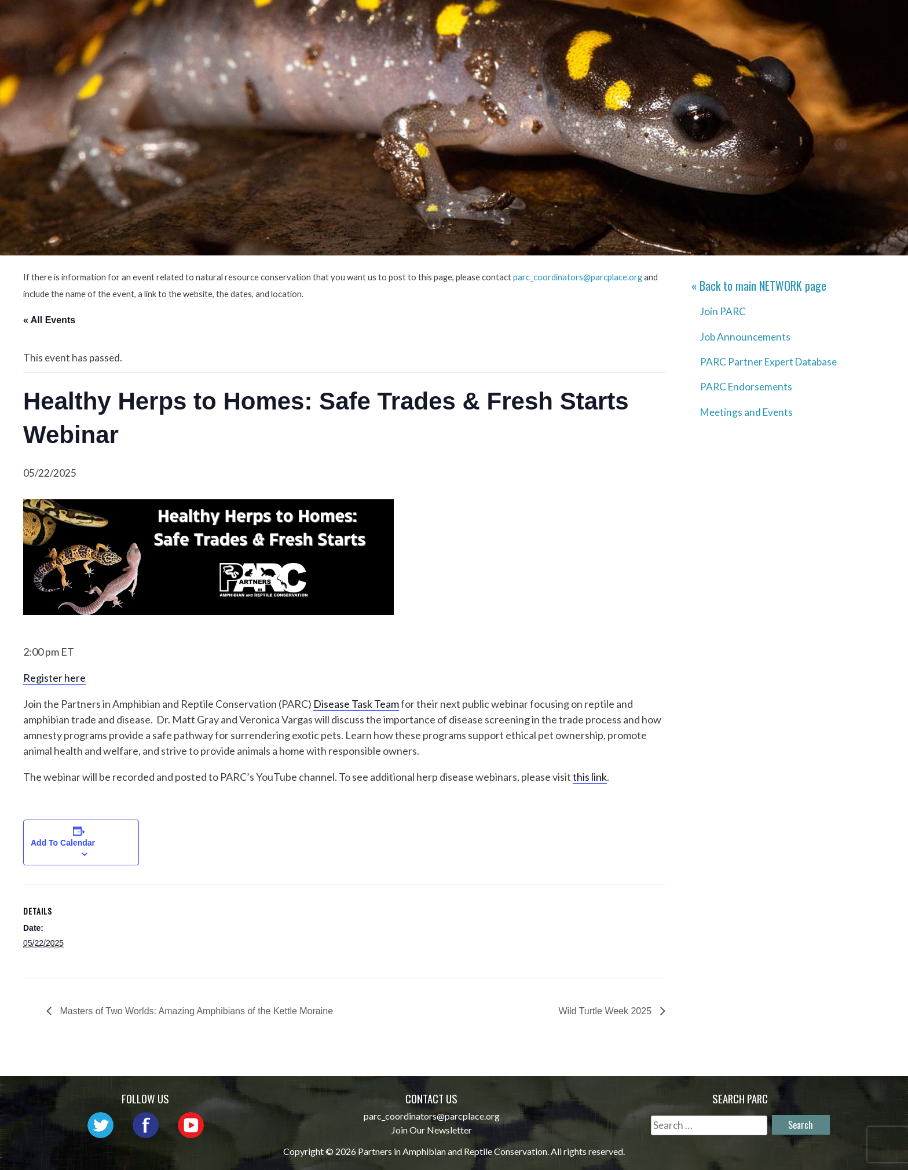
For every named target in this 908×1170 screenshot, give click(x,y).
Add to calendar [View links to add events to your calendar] (63, 842)
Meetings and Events (746, 412)
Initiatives (636, 20)
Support (841, 20)
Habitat (710, 20)
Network (484, 20)
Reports (774, 20)
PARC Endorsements (746, 387)
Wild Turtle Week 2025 (606, 1011)
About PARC (405, 20)
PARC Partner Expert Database (768, 362)
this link (590, 776)
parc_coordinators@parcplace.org (577, 277)
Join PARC (723, 311)
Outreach (556, 20)
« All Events (49, 320)
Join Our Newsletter (431, 1129)
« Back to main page (758, 285)
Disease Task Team (356, 703)
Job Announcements (745, 337)
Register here (54, 677)
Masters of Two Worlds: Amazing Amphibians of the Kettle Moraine (195, 1011)
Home (339, 20)
